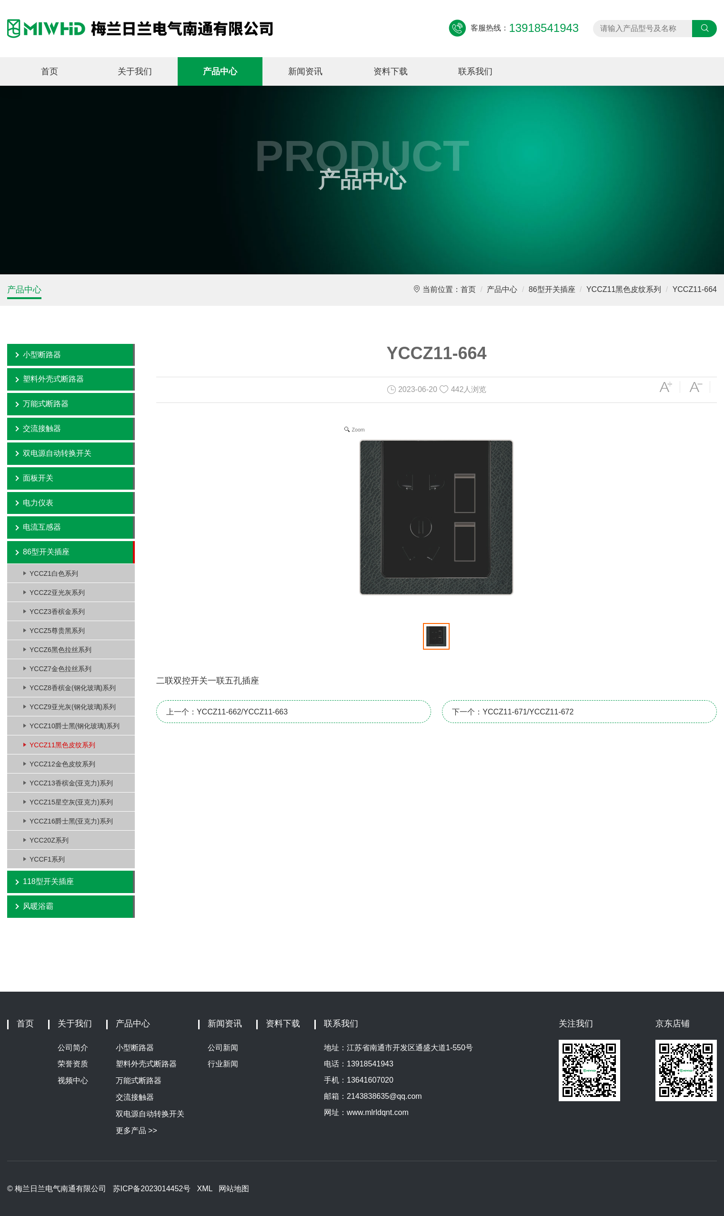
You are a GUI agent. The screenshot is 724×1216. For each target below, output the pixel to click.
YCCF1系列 (47, 859)
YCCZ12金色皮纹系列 (62, 764)
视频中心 (73, 1080)
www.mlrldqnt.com (378, 1112)
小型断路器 (42, 355)
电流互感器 (42, 527)
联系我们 (475, 71)
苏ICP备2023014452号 (152, 1189)
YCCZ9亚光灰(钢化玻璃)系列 (73, 707)
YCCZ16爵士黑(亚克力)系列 (71, 821)
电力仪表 (38, 503)
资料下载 (390, 71)
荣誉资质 (73, 1064)
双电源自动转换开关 (57, 453)
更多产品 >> (136, 1130)
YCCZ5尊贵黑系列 (57, 630)
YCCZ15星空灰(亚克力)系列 (71, 802)
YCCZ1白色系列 (54, 573)
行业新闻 (223, 1064)
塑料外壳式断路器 (53, 379)
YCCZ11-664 (695, 289)
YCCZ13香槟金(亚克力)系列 (71, 783)
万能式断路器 (46, 404)
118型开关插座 (48, 881)
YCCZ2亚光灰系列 (57, 592)
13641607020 (370, 1080)
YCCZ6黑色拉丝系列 (60, 649)
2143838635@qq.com (384, 1096)
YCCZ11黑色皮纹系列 (623, 289)
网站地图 (234, 1189)
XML (204, 1189)
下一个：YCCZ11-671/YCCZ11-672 (512, 712)
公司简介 (73, 1048)
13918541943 (370, 1064)
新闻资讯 (305, 71)
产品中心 (220, 71)
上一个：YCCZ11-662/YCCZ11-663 (227, 712)
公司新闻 (223, 1048)
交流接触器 (42, 428)
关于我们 (135, 71)
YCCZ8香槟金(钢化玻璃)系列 (73, 688)
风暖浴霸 (38, 906)
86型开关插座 (552, 289)
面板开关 (38, 478)
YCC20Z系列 (49, 840)
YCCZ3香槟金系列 (57, 611)
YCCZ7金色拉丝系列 (60, 669)
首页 (49, 71)
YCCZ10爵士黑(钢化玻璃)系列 (75, 726)
